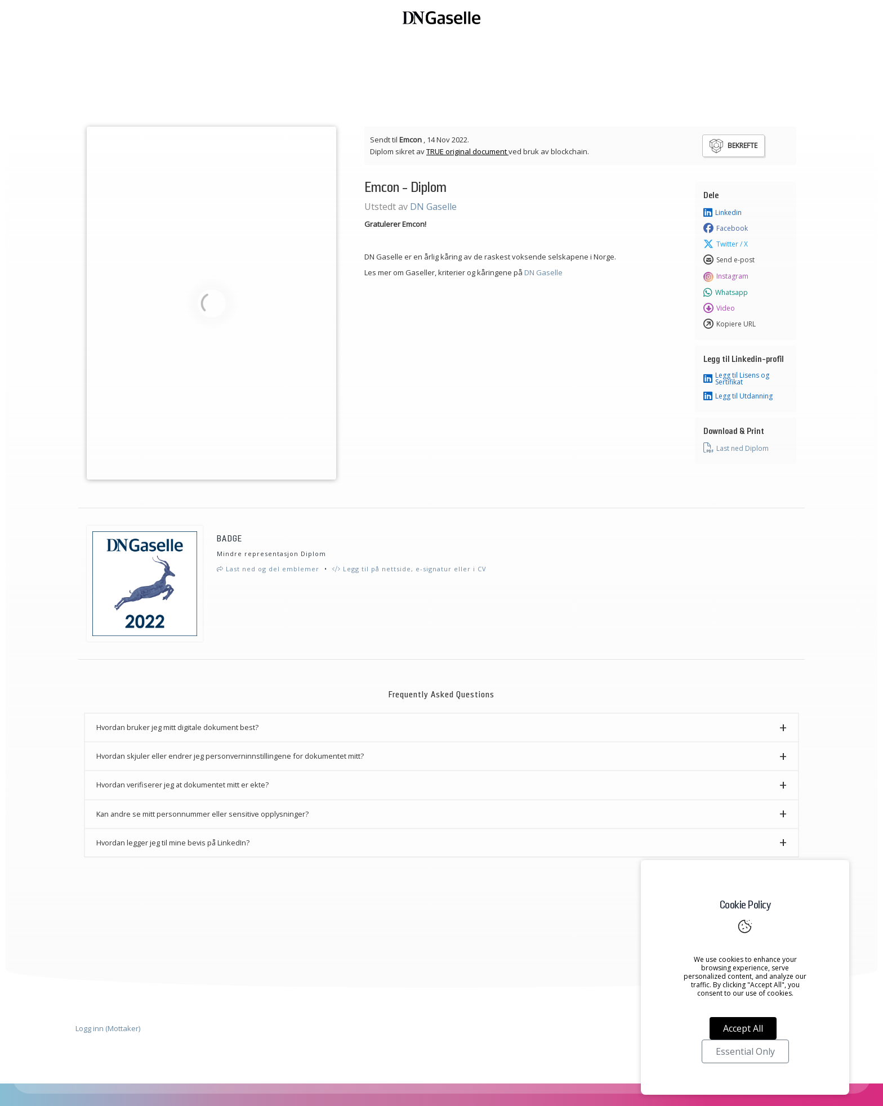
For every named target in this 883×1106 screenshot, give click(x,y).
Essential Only (745, 1051)
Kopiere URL (729, 324)
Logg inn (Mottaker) (107, 1028)
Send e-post (729, 260)
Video (719, 308)
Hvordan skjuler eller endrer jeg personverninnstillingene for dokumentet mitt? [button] (230, 756)
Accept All (743, 1028)
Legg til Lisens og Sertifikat (736, 378)
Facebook (725, 228)
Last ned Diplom (736, 448)
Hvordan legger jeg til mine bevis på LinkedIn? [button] (172, 843)
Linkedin (722, 213)
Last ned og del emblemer (268, 569)
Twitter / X (725, 244)
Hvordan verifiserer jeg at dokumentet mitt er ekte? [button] (182, 785)
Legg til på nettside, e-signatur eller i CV (409, 569)
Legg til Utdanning (738, 396)
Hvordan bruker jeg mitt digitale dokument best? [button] (177, 727)
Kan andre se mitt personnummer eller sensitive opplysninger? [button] (202, 814)
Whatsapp (725, 293)
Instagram (725, 276)
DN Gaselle (433, 206)
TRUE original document (467, 151)
